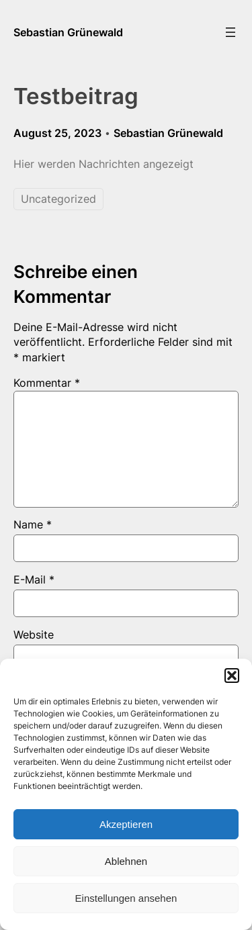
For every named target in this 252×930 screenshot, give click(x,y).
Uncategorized (58, 198)
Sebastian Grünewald (68, 32)
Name (32, 524)
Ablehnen (126, 861)
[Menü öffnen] (230, 32)
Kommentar (46, 382)
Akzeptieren (126, 824)
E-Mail (33, 579)
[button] (232, 675)
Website (33, 634)
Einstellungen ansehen (126, 898)
